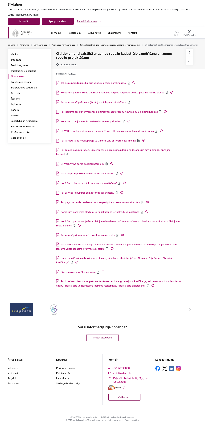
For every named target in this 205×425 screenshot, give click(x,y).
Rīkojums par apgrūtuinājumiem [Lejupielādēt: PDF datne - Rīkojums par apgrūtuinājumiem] (78, 272)
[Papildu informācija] (133, 82)
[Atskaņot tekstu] (68, 64)
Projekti (15, 115)
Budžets (15, 93)
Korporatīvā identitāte (22, 126)
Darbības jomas (19, 65)
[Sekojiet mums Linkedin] (171, 368)
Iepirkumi (16, 104)
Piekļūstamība (63, 373)
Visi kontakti (124, 397)
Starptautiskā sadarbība (24, 87)
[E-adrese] (114, 387)
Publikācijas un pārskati (23, 70)
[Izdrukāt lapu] (189, 53)
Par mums (13, 383)
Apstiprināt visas (57, 21)
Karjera (15, 109)
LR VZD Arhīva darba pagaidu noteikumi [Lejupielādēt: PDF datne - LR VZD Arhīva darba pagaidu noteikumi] (82, 163)
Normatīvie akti (19, 76)
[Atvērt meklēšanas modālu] (177, 33)
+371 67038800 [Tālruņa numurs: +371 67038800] (121, 368)
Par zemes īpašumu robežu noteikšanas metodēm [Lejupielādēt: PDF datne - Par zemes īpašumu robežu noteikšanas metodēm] (88, 235)
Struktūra (16, 59)
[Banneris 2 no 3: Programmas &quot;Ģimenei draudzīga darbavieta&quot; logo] (53, 309)
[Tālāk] (190, 309)
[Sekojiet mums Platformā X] (164, 368)
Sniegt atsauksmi (102, 337)
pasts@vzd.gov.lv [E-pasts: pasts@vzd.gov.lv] (121, 373)
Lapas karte (62, 378)
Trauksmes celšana (21, 81)
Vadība (14, 54)
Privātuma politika (20, 132)
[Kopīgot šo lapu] (189, 61)
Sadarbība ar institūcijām (24, 120)
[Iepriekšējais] (15, 309)
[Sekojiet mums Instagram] (178, 368)
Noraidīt (23, 21)
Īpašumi (15, 98)
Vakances (13, 368)
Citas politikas (18, 137)
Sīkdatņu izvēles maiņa (68, 383)
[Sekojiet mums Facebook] (157, 368)
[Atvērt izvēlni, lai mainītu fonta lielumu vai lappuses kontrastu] (189, 33)
